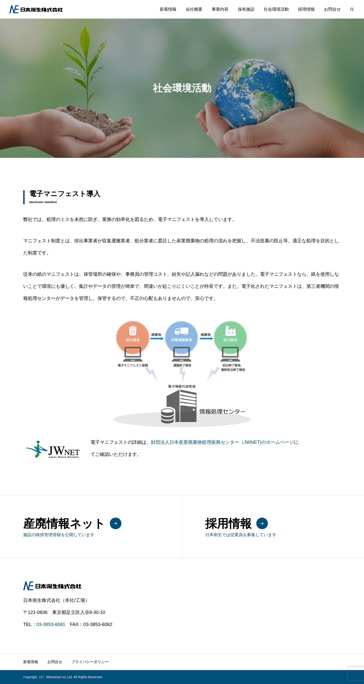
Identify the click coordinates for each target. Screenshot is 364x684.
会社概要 (194, 9)
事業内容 (220, 9)
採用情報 (306, 9)
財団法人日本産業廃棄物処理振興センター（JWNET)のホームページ (222, 442)
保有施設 (246, 9)
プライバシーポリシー (90, 662)
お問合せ (332, 9)
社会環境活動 (276, 9)
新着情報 (168, 9)
